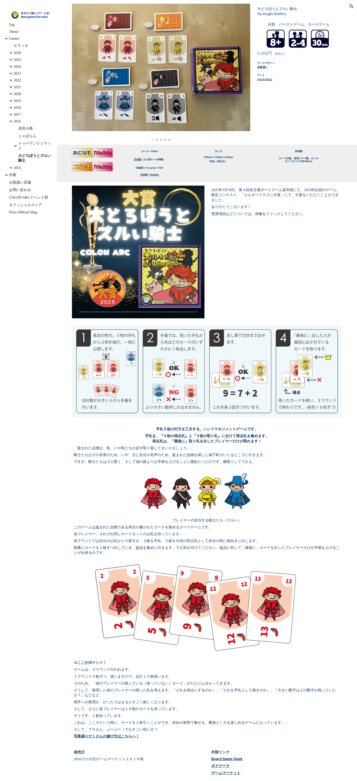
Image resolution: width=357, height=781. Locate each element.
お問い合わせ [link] (20, 190)
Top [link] (12, 25)
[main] (298, 11)
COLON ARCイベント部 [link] (28, 197)
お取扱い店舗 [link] (20, 182)
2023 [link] (17, 73)
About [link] (13, 32)
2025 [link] (17, 60)
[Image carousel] (161, 72)
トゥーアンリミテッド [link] (34, 145)
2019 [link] (17, 101)
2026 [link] (17, 53)
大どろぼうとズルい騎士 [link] (34, 158)
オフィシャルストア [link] (25, 205)
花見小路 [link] (25, 128)
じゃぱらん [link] (27, 136)
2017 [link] (17, 114)
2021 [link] (17, 87)
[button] (351, 6)
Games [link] (14, 38)
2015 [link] (17, 168)
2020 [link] (17, 94)
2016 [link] (17, 121)
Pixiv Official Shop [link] (23, 212)
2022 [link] (17, 80)
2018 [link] (17, 107)
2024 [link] (17, 66)
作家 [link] (12, 175)
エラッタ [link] (21, 45)
